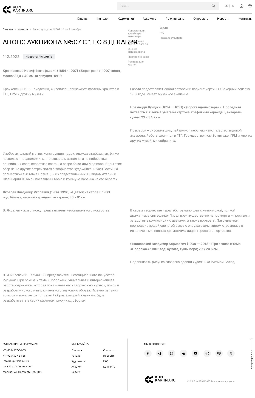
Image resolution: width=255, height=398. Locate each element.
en (232, 5)
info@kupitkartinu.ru (16, 361)
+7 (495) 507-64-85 (14, 350)
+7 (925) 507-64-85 (14, 355)
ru (226, 5)
